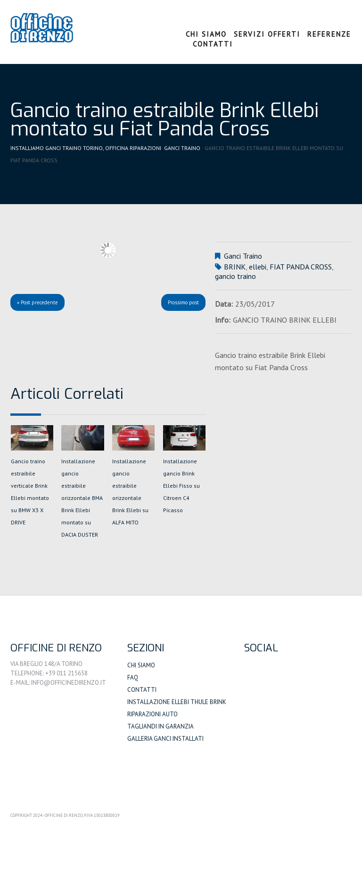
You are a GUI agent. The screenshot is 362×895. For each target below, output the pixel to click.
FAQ (132, 677)
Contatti (213, 44)
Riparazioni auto (152, 714)
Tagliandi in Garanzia (160, 726)
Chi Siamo (206, 34)
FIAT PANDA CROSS (301, 266)
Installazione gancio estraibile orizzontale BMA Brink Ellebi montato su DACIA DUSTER (82, 498)
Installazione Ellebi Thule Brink (176, 702)
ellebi (257, 266)
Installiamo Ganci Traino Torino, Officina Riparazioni (85, 147)
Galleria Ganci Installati (165, 739)
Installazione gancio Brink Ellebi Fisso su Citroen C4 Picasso (181, 486)
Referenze (329, 34)
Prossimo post (183, 302)
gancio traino (235, 276)
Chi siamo (141, 665)
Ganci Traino (182, 147)
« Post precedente (37, 302)
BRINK (235, 266)
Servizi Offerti (267, 34)
